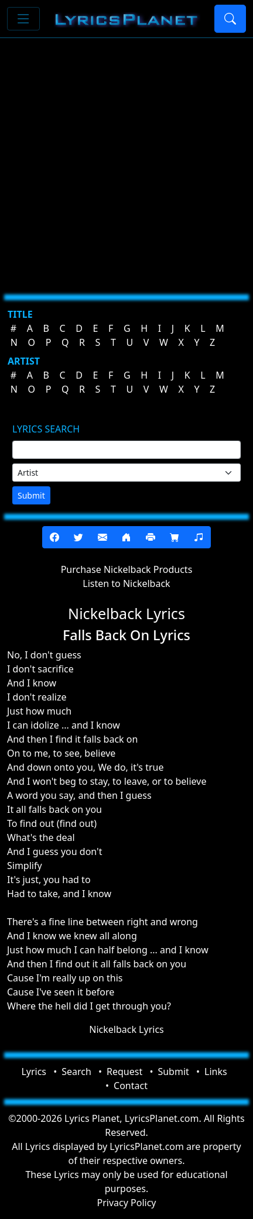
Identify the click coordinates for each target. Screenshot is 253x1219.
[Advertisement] (126, 161)
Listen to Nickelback (126, 583)
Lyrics (33, 1071)
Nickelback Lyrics (126, 1029)
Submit (31, 495)
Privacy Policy (126, 1202)
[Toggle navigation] (23, 18)
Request (124, 1071)
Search (76, 1071)
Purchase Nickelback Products (127, 569)
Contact (131, 1085)
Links (215, 1071)
